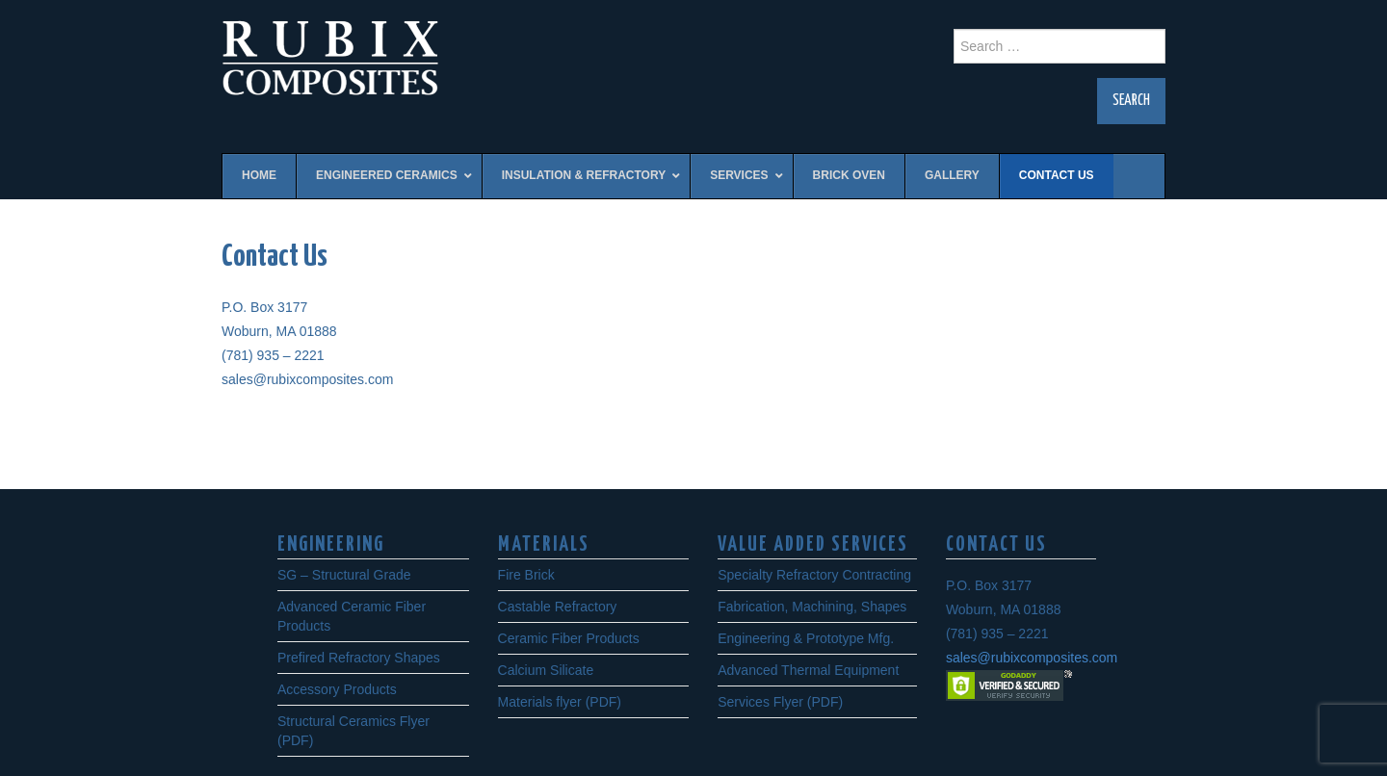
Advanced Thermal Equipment (808, 670)
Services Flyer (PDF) (780, 702)
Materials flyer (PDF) (559, 702)
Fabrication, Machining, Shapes (812, 606)
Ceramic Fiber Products (569, 638)
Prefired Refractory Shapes (358, 657)
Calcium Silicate (546, 670)
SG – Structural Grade (344, 574)
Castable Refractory (557, 606)
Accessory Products (337, 689)
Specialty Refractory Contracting (814, 574)
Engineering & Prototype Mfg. (806, 638)
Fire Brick (526, 574)
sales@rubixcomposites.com (1031, 657)
